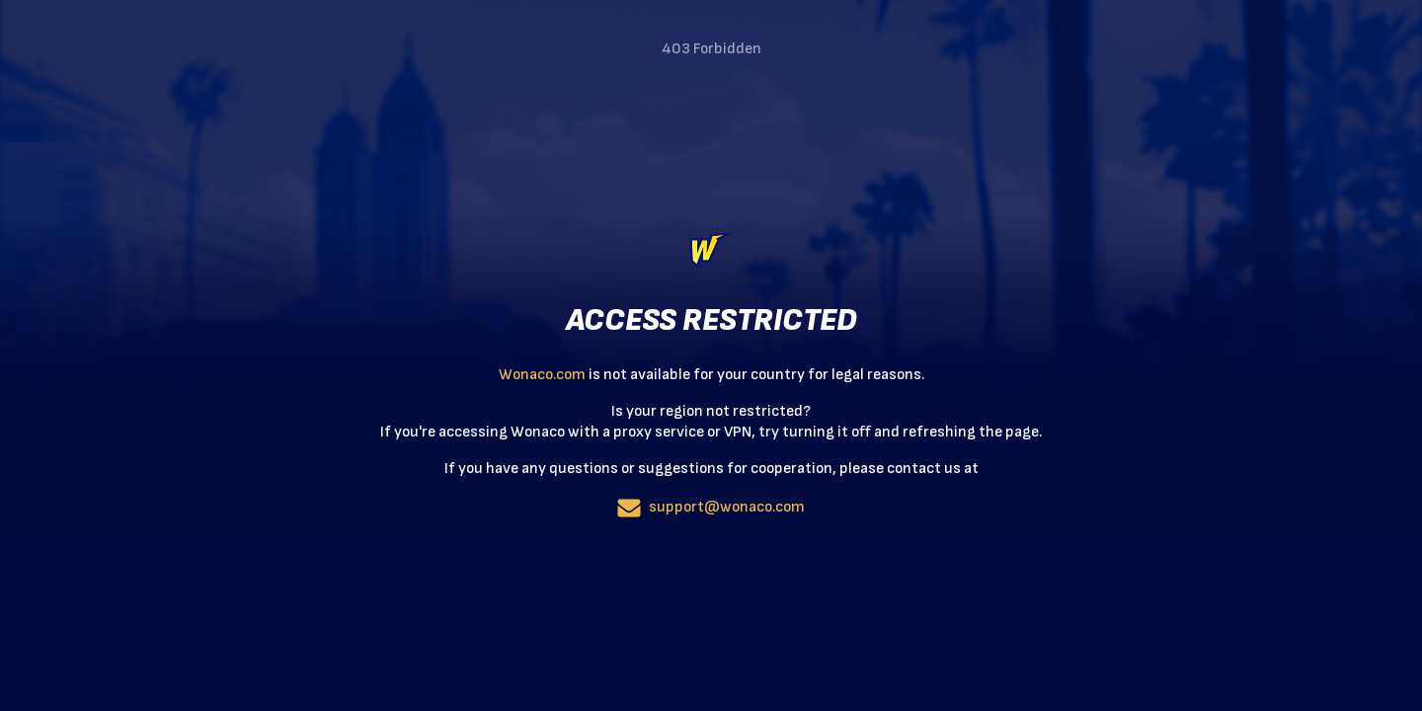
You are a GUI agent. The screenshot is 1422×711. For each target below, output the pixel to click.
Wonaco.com (542, 374)
